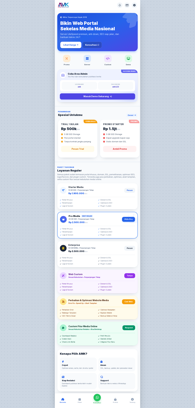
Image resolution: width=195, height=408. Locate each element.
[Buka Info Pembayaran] (127, 5)
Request (129, 328)
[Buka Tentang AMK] (134, 5)
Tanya (130, 275)
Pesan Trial (78, 149)
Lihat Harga (70, 45)
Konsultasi (92, 45)
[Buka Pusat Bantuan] (119, 5)
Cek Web (128, 301)
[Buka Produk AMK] (115, 401)
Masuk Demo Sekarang (97, 96)
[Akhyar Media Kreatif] (63, 5)
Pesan (130, 190)
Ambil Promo (120, 149)
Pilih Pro (128, 219)
